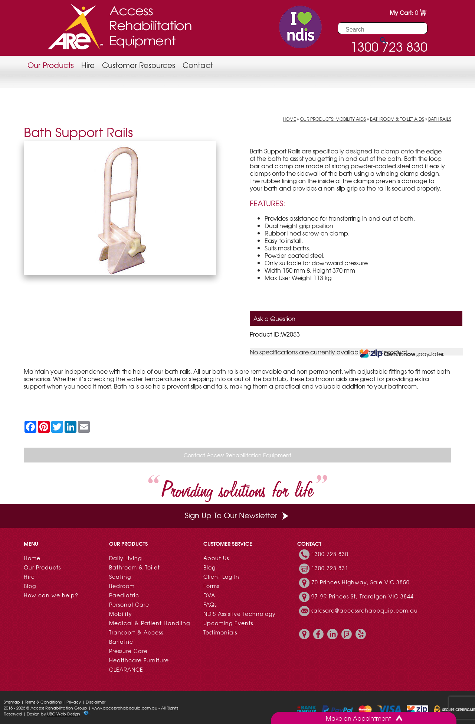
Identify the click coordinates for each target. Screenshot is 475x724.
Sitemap (12, 702)
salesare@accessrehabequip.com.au (364, 610)
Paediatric (124, 595)
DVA (209, 595)
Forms (211, 586)
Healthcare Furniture (139, 660)
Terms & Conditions (43, 702)
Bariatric (121, 641)
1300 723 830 (329, 554)
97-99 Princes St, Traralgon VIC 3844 (362, 596)
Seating (120, 576)
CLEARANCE (126, 669)
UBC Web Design (63, 714)
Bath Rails (439, 119)
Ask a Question (274, 318)
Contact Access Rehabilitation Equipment (237, 455)
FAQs (210, 604)
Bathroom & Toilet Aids (397, 119)
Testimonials (220, 632)
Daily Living (125, 558)
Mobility (120, 613)
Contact (198, 64)
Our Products (50, 64)
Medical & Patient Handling (149, 623)
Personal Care (129, 604)
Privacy (73, 702)
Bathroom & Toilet (134, 567)
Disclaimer (95, 702)
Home (289, 119)
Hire (88, 64)
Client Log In (221, 576)
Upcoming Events (228, 623)
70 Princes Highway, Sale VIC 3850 (360, 582)
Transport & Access (136, 632)
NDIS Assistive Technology (239, 613)
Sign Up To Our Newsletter (237, 515)
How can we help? (51, 595)
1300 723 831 (329, 568)
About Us (216, 558)
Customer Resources (138, 64)
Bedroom (122, 586)
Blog (30, 586)
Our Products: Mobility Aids (333, 119)
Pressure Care (128, 651)
